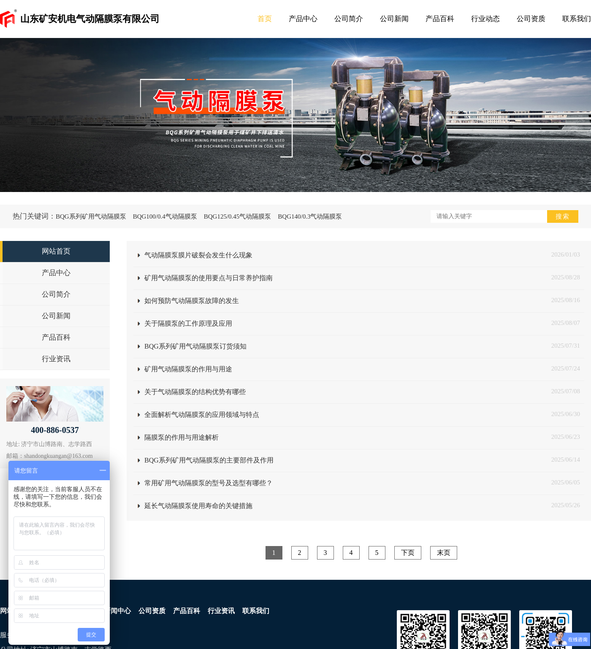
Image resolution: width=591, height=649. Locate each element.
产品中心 (303, 19)
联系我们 (576, 19)
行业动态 (485, 19)
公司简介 (348, 19)
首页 (265, 19)
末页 (443, 552)
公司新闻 (394, 19)
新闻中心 (117, 610)
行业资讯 (221, 610)
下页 (408, 552)
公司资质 (531, 19)
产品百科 (440, 19)
